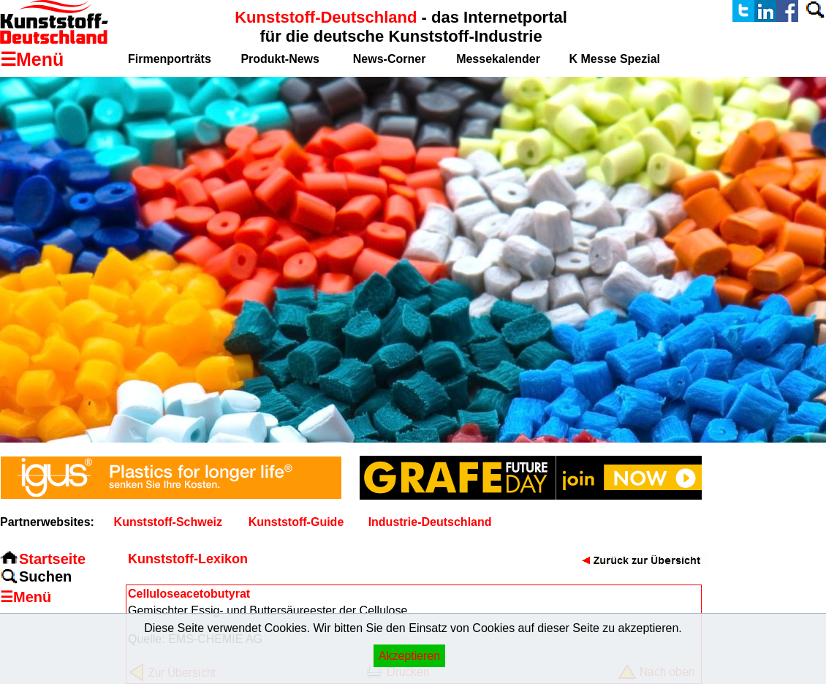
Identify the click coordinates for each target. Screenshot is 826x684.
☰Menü (25, 597)
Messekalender (498, 59)
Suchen (45, 576)
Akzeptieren (410, 656)
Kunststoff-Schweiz (168, 522)
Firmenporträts (169, 59)
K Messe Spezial (615, 59)
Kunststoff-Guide (296, 522)
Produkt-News (279, 59)
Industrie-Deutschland (430, 522)
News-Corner (389, 59)
